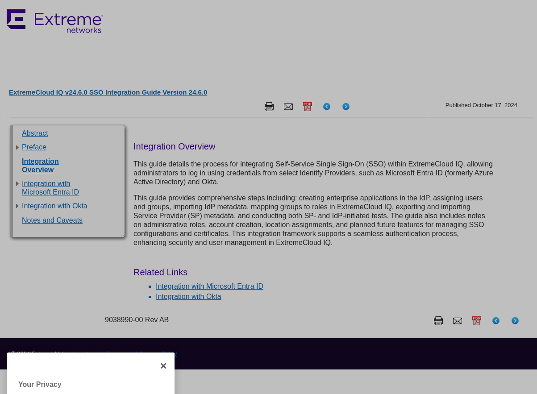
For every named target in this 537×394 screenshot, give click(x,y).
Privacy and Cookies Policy (142, 353)
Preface (34, 147)
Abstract (35, 133)
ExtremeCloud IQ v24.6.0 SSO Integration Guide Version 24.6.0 (108, 92)
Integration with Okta (54, 206)
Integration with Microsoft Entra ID (209, 286)
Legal (94, 353)
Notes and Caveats (52, 220)
